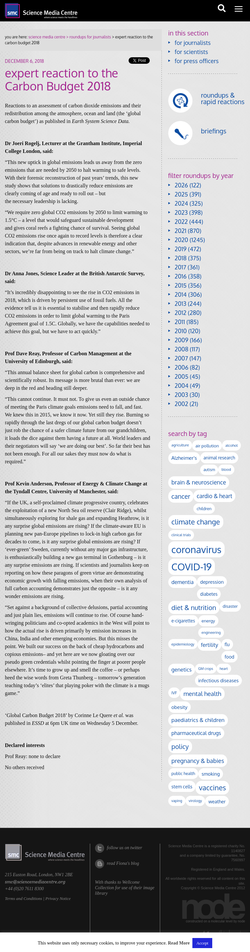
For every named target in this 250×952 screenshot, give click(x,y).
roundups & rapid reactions (222, 98)
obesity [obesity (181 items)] (180, 707)
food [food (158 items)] (229, 657)
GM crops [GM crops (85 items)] (205, 668)
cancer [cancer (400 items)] (181, 496)
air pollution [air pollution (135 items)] (207, 445)
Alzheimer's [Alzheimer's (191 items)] (184, 458)
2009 (181, 340)
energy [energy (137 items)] (208, 620)
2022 (181, 221)
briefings (213, 131)
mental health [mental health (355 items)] (202, 693)
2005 (181, 376)
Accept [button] (202, 943)
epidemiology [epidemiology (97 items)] (183, 644)
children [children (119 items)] (204, 508)
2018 (181, 258)
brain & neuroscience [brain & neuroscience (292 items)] (199, 482)
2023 (181, 212)
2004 (181, 385)
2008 (181, 349)
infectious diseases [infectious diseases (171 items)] (218, 680)
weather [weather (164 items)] (217, 801)
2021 (181, 230)
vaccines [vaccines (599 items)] (212, 787)
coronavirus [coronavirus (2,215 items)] (197, 549)
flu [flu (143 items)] (227, 644)
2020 (181, 239)
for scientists (191, 51)
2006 (181, 367)
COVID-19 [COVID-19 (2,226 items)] (192, 567)
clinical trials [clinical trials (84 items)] (181, 535)
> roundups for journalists (88, 36)
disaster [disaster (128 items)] (230, 606)
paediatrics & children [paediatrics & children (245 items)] (198, 719)
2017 (180, 267)
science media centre (46, 36)
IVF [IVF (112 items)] (174, 692)
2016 (181, 276)
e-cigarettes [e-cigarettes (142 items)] (183, 620)
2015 (181, 285)
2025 (181, 194)
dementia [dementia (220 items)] (183, 582)
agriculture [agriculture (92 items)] (180, 445)
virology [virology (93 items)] (195, 800)
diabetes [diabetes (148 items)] (208, 594)
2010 (181, 330)
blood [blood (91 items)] (226, 469)
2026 (181, 185)
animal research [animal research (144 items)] (219, 457)
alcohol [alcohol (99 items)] (231, 445)
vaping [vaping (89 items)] (177, 800)
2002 (181, 403)
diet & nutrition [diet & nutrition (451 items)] (194, 607)
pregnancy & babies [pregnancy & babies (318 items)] (198, 760)
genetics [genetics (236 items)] (182, 669)
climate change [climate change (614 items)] (196, 521)
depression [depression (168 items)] (212, 582)
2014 (181, 294)
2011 (180, 321)
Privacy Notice (58, 898)
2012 (181, 312)
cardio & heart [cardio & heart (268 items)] (214, 495)
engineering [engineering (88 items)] (211, 632)
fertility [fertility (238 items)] (209, 644)
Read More (179, 943)
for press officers (197, 60)
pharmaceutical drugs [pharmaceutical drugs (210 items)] (196, 733)
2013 (181, 303)
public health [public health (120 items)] (183, 773)
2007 (181, 358)
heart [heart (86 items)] (224, 668)
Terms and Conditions (23, 898)
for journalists (193, 42)
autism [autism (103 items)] (209, 469)
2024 (181, 203)
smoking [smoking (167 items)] (210, 774)
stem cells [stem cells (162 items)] (182, 786)
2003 (181, 394)
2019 (181, 248)
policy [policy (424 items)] (180, 746)
